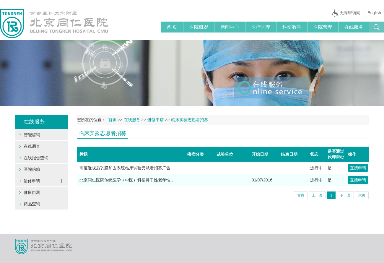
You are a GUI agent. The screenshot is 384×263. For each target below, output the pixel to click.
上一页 (317, 195)
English (374, 12)
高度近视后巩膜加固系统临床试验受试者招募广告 (124, 167)
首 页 (172, 27)
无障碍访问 (350, 12)
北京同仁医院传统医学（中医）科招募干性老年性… (127, 180)
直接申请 (358, 167)
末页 (361, 195)
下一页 (345, 195)
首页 (112, 120)
